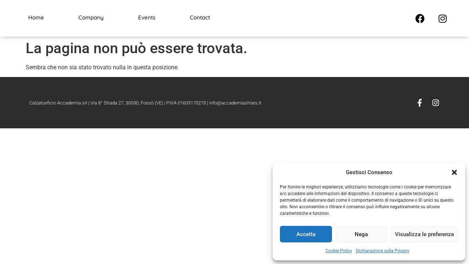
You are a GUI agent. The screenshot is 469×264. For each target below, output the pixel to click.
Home (36, 17)
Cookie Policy (338, 250)
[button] (454, 172)
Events (146, 17)
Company (91, 17)
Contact (200, 17)
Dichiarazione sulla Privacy (382, 250)
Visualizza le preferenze (424, 234)
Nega (361, 234)
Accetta (305, 234)
